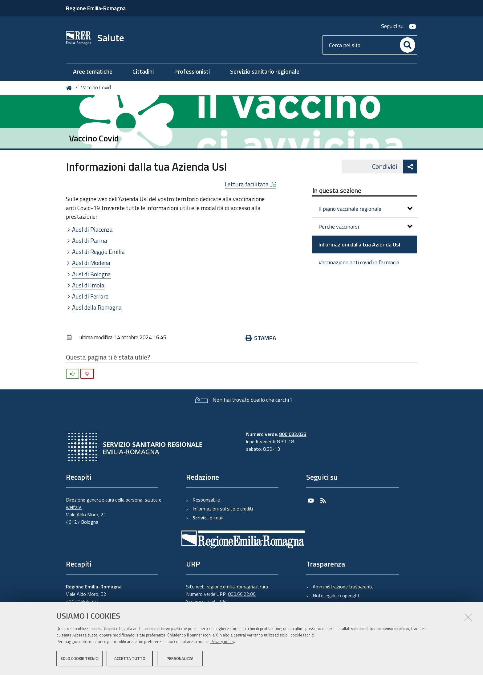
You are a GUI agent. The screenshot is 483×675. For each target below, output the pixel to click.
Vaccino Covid (96, 87)
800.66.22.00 (242, 594)
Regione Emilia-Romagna (96, 8)
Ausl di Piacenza (92, 229)
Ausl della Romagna (97, 307)
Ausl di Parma (89, 240)
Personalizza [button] (180, 659)
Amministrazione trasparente (343, 586)
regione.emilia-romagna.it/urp (237, 586)
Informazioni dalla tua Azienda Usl (359, 244)
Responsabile (206, 499)
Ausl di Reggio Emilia (98, 251)
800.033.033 (292, 434)
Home (70, 88)
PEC (224, 601)
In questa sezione (336, 190)
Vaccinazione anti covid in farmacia (359, 262)
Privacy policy (222, 642)
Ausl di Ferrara (90, 296)
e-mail (216, 517)
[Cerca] (407, 45)
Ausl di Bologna (91, 274)
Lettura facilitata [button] (250, 184)
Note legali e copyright (336, 595)
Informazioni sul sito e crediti (223, 508)
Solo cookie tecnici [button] (79, 659)
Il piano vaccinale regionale (365, 209)
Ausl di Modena (91, 262)
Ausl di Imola (88, 285)
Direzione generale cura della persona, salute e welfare (113, 503)
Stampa (261, 337)
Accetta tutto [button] (129, 659)
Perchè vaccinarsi (365, 226)
